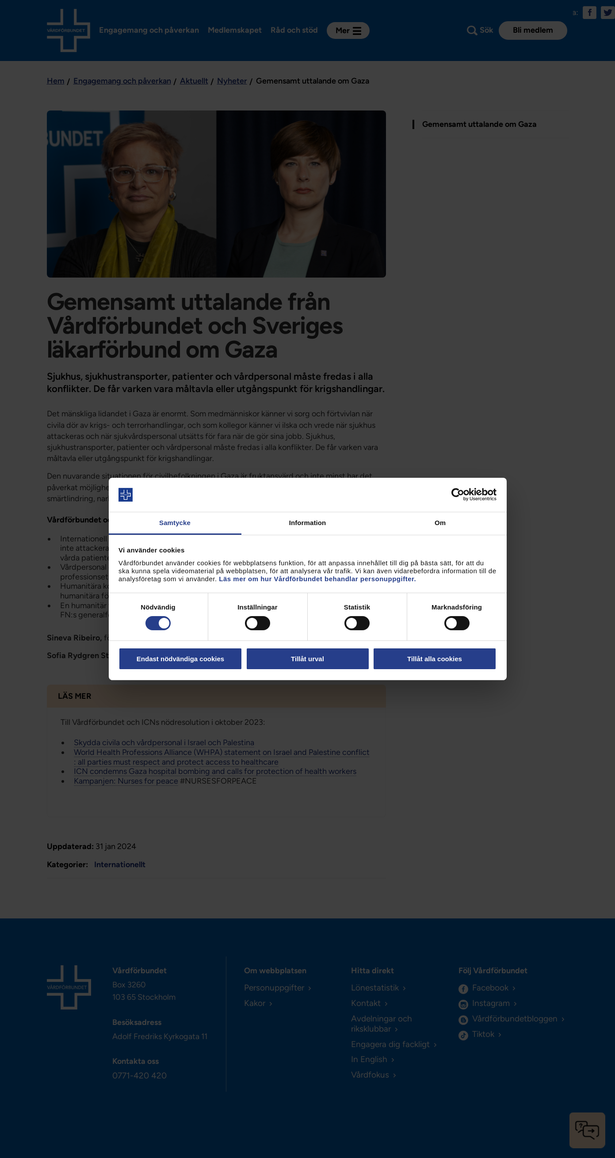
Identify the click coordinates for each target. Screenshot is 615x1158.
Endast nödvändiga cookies (180, 659)
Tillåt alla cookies (434, 659)
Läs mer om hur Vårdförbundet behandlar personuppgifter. (317, 579)
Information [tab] (307, 522)
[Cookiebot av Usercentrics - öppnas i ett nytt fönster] (458, 494)
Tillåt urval (307, 659)
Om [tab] (440, 522)
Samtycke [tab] (175, 522)
